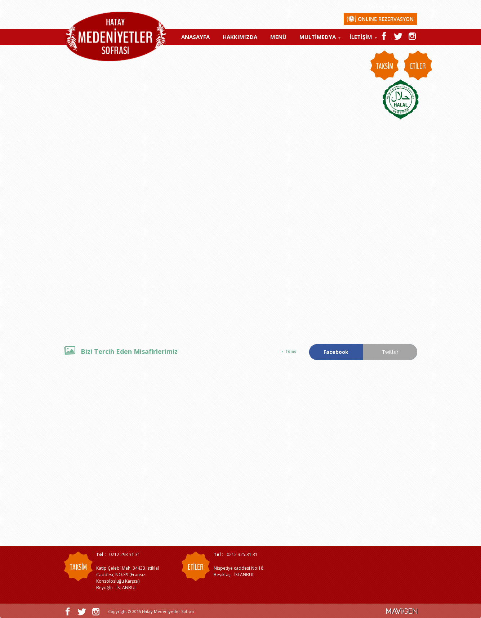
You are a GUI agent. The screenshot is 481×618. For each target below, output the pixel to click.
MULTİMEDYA (317, 36)
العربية (411, 7)
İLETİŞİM (360, 36)
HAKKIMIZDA (240, 36)
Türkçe (376, 7)
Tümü (291, 351)
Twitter (390, 351)
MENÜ (278, 36)
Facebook (336, 351)
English (395, 7)
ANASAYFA (195, 36)
